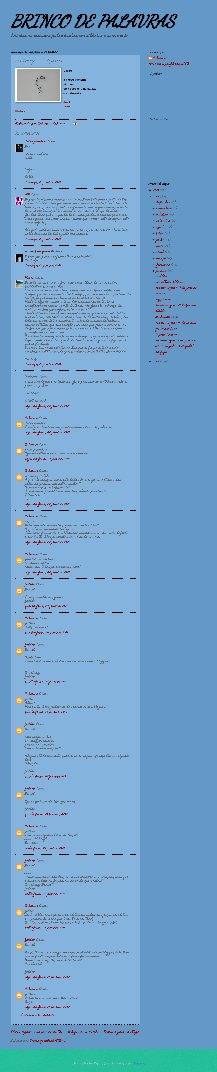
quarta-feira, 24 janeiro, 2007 (46, 606)
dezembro (164, 202)
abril (160, 252)
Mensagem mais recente (36, 1032)
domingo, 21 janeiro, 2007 (43, 182)
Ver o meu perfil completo (169, 64)
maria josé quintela (39, 251)
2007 (156, 197)
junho (160, 240)
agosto (161, 227)
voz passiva (164, 300)
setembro (163, 221)
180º (27, 195)
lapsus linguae (167, 335)
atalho (160, 311)
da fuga (161, 352)
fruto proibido (166, 329)
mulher (161, 276)
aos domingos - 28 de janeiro (176, 288)
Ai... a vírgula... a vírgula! (174, 346)
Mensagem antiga (122, 1032)
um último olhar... (169, 282)
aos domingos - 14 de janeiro (176, 323)
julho (160, 233)
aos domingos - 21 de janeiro (176, 305)
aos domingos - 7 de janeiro (175, 341)
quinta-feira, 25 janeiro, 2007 (46, 682)
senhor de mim (167, 317)
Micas (29, 278)
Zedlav (30, 584)
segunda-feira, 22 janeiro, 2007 (47, 406)
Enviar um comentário (37, 1015)
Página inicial (82, 1032)
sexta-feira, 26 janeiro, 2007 (45, 848)
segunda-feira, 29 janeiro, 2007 (47, 977)
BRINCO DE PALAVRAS (93, 21)
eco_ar (160, 294)
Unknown (31, 418)
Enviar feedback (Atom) (48, 1041)
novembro (163, 208)
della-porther (35, 142)
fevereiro (163, 265)
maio (160, 246)
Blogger (139, 1064)
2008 (156, 190)
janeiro (161, 271)
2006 (156, 362)
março (161, 259)
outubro (162, 215)
